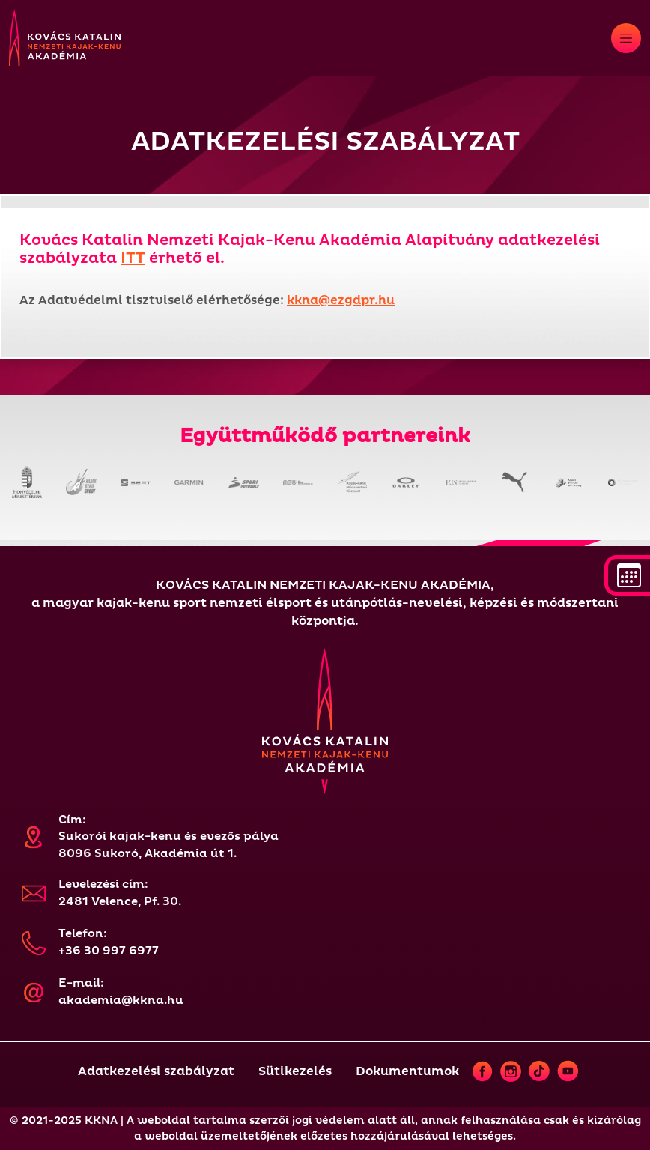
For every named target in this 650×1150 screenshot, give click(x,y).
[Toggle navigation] (626, 38)
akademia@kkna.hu (120, 1000)
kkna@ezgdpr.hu (341, 300)
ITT (133, 258)
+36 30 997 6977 (108, 951)
